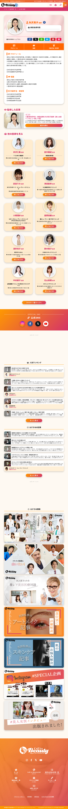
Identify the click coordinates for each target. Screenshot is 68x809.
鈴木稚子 (49, 248)
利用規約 (29, 796)
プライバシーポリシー (19, 796)
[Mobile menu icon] (65, 4)
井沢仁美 (18, 152)
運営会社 (36, 796)
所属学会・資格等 (53, 47)
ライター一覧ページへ (34, 302)
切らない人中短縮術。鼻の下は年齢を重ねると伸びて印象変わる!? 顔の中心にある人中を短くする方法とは (54, 1)
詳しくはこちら (18, 163)
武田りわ (18, 183)
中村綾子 (18, 280)
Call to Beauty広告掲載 (48, 796)
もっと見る (34, 420)
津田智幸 (49, 183)
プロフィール (14, 47)
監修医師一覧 (13, 9)
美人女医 (28, 114)
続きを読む (44, 125)
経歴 (34, 47)
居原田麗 (49, 215)
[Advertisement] (34, 346)
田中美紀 (49, 152)
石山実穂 (49, 280)
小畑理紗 (18, 215)
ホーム (5, 9)
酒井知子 (18, 248)
